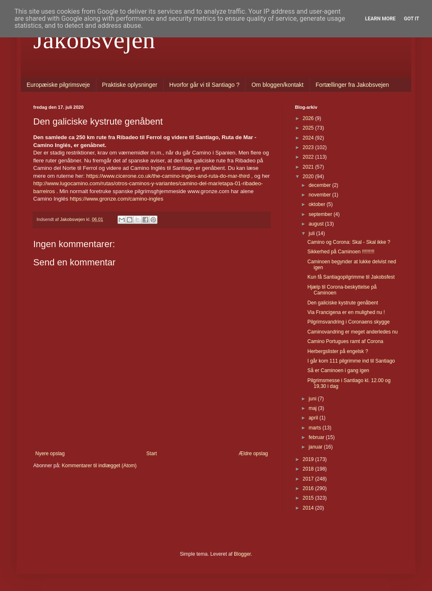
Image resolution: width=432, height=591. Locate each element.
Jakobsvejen (94, 40)
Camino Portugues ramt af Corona (345, 341)
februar (317, 437)
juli (312, 233)
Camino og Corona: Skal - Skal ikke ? (348, 242)
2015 (309, 498)
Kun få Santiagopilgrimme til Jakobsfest (351, 277)
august (317, 224)
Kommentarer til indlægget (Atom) (99, 465)
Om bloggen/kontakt (277, 84)
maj (313, 408)
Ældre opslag (253, 453)
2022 (309, 157)
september (321, 214)
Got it (411, 19)
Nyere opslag (50, 453)
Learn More (380, 19)
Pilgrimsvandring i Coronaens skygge (348, 322)
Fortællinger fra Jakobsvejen (352, 84)
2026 (309, 118)
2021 (309, 167)
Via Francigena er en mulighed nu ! (346, 312)
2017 (309, 479)
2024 (309, 138)
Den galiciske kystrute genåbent (342, 303)
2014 (309, 508)
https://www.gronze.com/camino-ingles (116, 199)
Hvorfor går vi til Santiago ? (204, 84)
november (320, 195)
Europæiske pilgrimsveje (58, 84)
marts (315, 428)
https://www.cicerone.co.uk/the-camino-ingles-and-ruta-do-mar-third (168, 176)
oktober (317, 204)
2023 (309, 147)
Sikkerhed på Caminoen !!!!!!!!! (340, 252)
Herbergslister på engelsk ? (337, 351)
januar (316, 447)
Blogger (242, 554)
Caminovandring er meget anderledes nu (352, 332)
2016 (309, 488)
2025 (309, 128)
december (320, 185)
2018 (309, 469)
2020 (309, 176)
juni (313, 399)
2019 (309, 459)
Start (151, 453)
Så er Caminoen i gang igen (338, 370)
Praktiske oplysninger (129, 84)
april (314, 418)
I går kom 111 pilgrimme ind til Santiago (351, 361)
